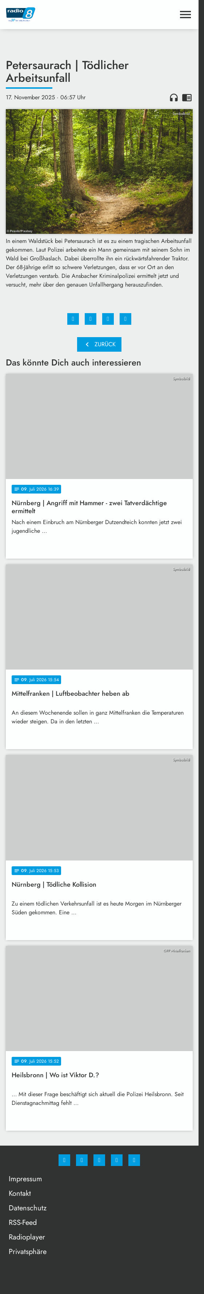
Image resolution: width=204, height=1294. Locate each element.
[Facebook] (64, 1160)
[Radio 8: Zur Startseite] (52, 14)
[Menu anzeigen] (185, 14)
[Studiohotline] (117, 1160)
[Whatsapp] (99, 1160)
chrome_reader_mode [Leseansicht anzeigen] (187, 97)
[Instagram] (82, 1160)
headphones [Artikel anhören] (174, 97)
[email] (134, 1160)
